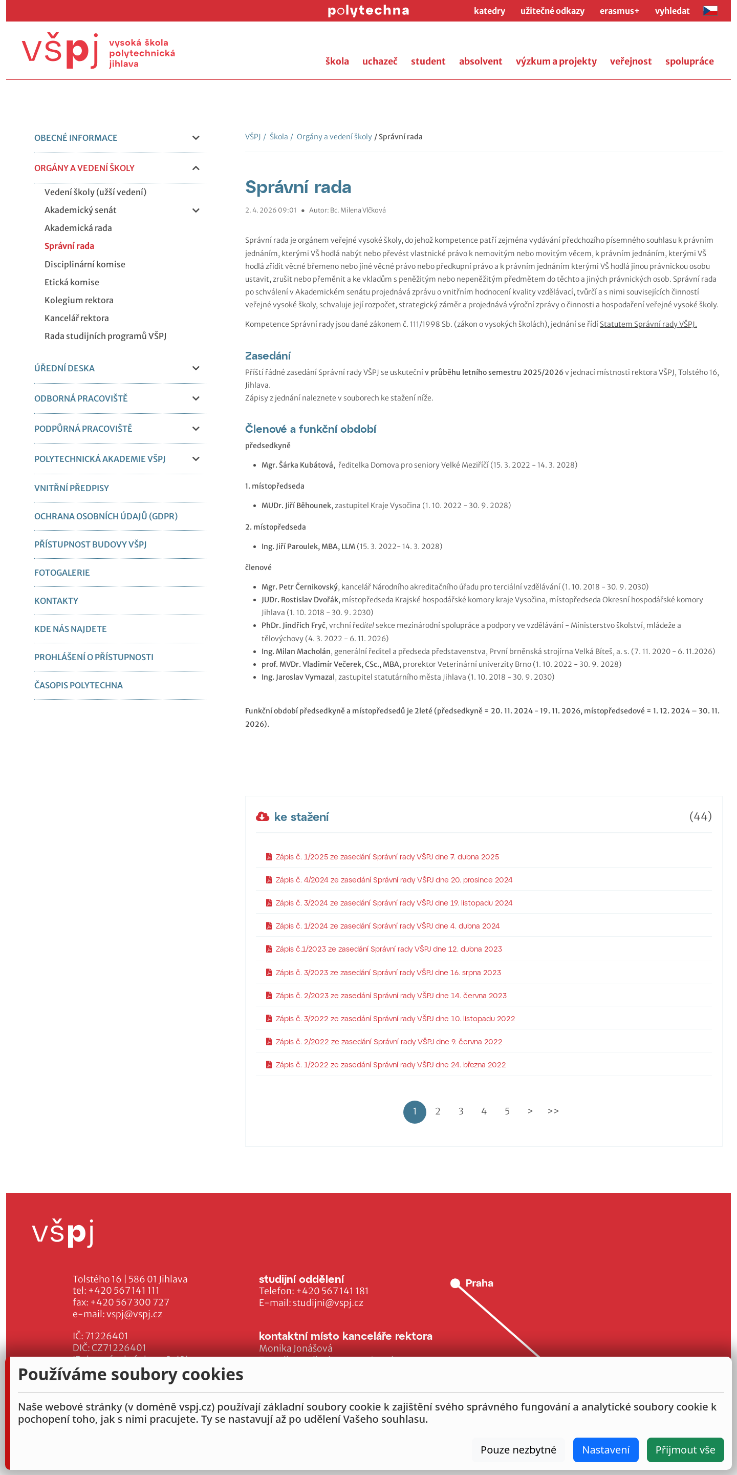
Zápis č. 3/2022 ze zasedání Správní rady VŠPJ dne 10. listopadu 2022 (390, 1018)
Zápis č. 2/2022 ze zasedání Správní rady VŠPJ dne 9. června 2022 (384, 1041)
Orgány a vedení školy (331, 136)
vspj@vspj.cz (134, 1314)
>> (553, 1111)
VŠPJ (253, 136)
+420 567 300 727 (129, 1302)
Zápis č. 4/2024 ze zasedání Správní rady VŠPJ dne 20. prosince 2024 (389, 879)
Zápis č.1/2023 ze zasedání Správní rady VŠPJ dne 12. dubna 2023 (384, 948)
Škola (275, 136)
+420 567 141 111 (124, 1290)
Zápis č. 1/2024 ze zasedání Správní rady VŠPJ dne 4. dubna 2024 (383, 925)
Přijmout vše (686, 1450)
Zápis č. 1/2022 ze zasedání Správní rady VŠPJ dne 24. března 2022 (386, 1064)
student (428, 61)
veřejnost (631, 61)
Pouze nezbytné (518, 1450)
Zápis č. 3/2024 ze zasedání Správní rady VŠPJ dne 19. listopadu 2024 (389, 902)
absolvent (481, 61)
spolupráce (689, 61)
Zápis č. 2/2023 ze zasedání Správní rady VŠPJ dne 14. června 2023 (386, 995)
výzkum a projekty (556, 61)
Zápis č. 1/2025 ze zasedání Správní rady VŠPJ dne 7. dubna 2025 (382, 856)
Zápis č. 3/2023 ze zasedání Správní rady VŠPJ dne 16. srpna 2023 (383, 972)
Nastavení (606, 1450)
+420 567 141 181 (332, 1291)
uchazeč (380, 61)
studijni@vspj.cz (328, 1303)
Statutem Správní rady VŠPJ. (648, 324)
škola (337, 61)
